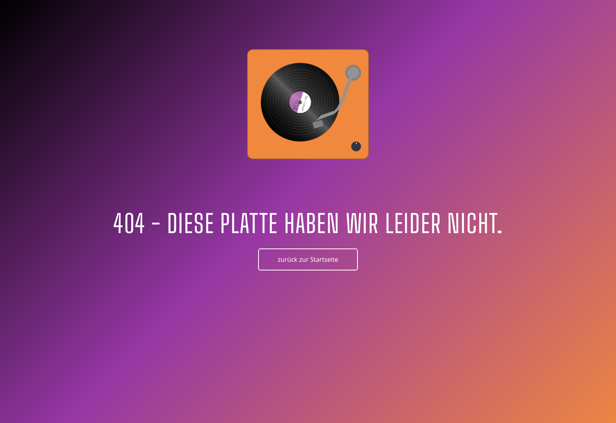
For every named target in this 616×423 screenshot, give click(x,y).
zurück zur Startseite (308, 259)
